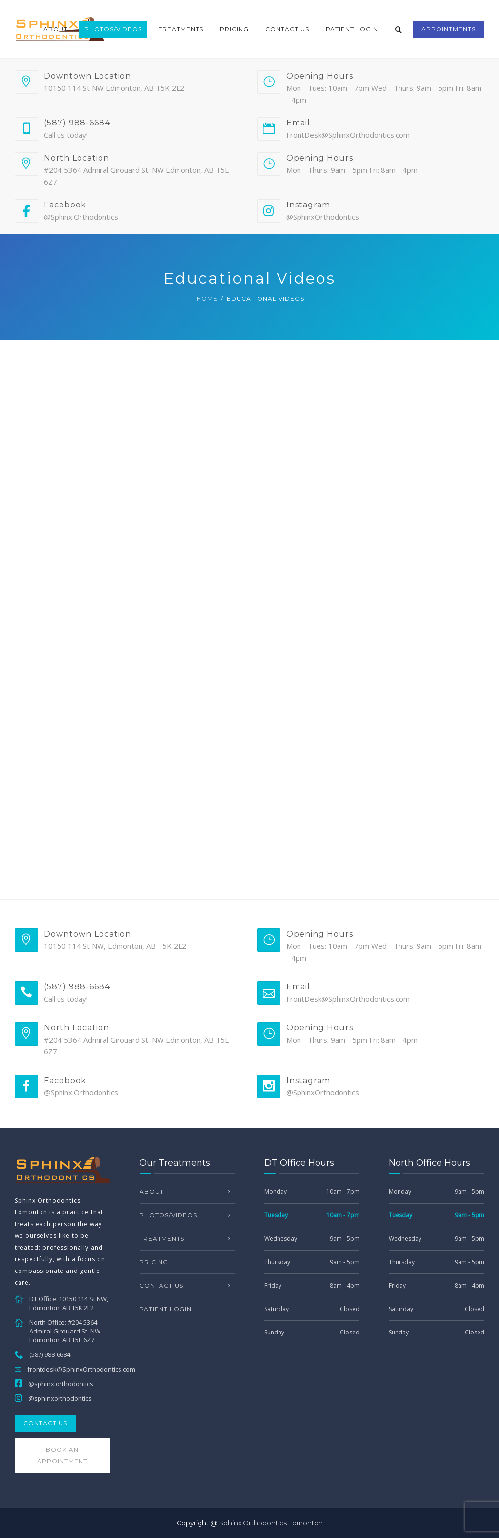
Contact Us (287, 29)
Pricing (234, 29)
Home (207, 298)
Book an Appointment (62, 1455)
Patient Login (352, 29)
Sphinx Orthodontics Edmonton (271, 1523)
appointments (448, 29)
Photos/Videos (113, 29)
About (55, 29)
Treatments (181, 29)
